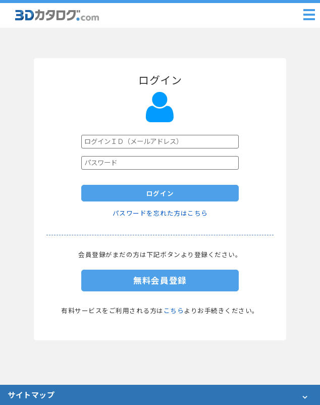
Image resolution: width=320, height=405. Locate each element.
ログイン (160, 193)
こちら (174, 311)
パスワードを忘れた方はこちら (160, 213)
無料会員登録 (160, 281)
